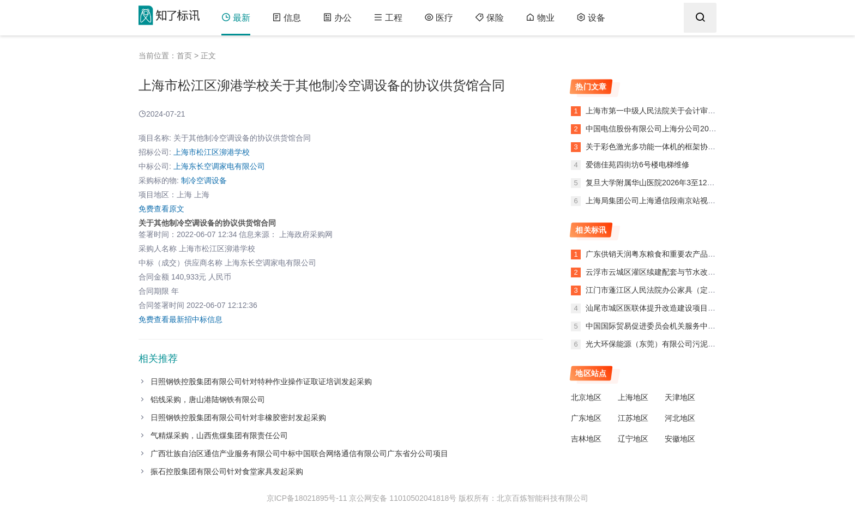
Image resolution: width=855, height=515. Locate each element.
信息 (286, 17)
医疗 (438, 17)
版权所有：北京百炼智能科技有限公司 (523, 498)
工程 (388, 17)
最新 (235, 17)
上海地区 (633, 397)
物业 (540, 17)
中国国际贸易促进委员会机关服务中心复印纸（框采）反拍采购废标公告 (708, 326)
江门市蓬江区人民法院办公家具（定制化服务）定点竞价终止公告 (696, 290)
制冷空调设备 (204, 180)
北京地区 (586, 397)
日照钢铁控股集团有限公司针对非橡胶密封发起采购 (238, 417)
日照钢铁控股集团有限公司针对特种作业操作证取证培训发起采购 (261, 381)
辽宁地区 (633, 438)
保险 (489, 17)
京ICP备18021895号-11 (307, 498)
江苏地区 (633, 418)
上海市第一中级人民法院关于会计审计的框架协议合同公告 (683, 110)
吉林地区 (586, 438)
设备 (590, 17)
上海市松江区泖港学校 (211, 152)
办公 (337, 17)
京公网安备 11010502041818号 (402, 498)
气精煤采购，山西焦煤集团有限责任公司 (219, 435)
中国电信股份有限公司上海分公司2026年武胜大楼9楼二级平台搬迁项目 (705, 128)
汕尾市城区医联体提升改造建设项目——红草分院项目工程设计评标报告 (708, 308)
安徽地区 (680, 438)
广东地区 (586, 418)
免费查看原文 (161, 208)
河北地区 (680, 418)
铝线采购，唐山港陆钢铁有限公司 (207, 399)
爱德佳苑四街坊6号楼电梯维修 (636, 164)
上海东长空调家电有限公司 (219, 166)
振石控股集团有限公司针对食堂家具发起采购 (226, 471)
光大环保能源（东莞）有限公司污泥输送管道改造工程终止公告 (692, 344)
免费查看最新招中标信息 (180, 319)
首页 (184, 55)
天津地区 (680, 397)
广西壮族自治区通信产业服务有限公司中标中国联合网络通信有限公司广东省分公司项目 (299, 453)
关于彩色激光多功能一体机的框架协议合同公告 (664, 146)
